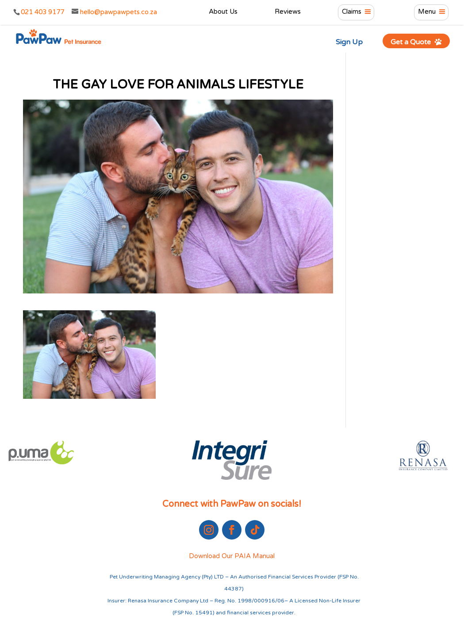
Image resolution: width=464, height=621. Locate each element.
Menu (427, 11)
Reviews (288, 11)
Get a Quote (416, 42)
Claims (351, 11)
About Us (223, 11)
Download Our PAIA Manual (232, 556)
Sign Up (349, 42)
